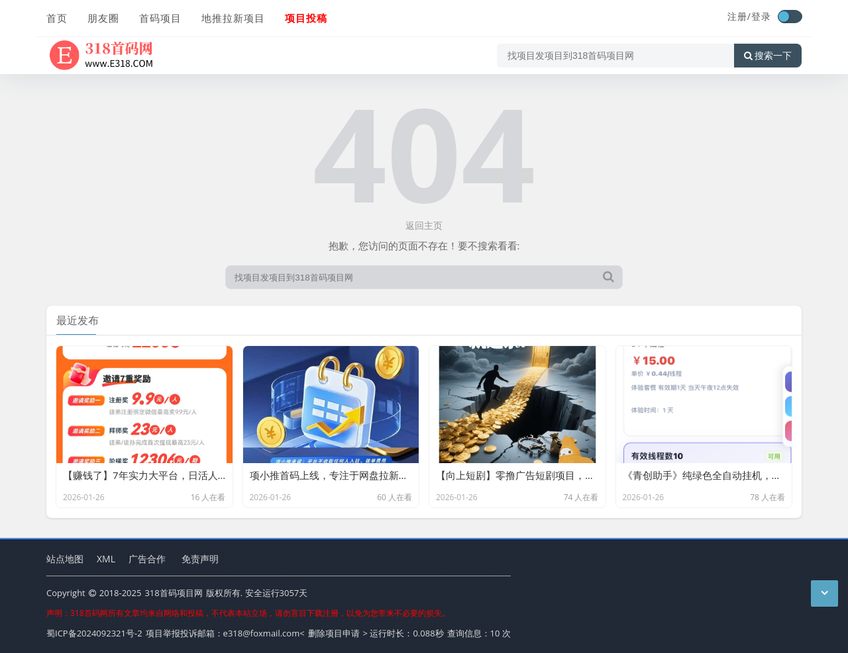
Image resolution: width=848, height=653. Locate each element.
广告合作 (147, 558)
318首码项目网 (173, 593)
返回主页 (424, 225)
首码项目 (160, 17)
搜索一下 (768, 55)
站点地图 (64, 558)
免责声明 (200, 558)
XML (106, 558)
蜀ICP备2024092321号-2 (94, 633)
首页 (57, 17)
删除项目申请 (334, 633)
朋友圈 (103, 17)
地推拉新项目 (233, 17)
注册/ (739, 16)
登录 (761, 16)
